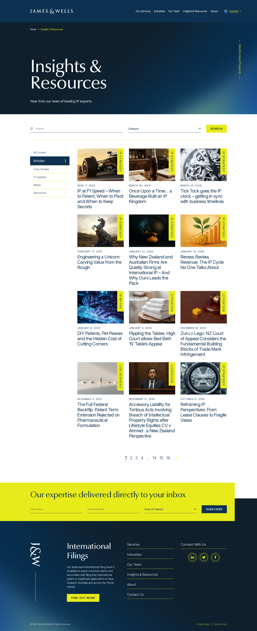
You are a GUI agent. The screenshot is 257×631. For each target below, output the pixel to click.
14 (154, 458)
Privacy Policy (203, 624)
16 (168, 458)
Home (33, 29)
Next (176, 458)
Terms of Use (220, 624)
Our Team (174, 11)
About (214, 11)
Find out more (83, 597)
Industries (159, 11)
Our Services (143, 11)
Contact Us (135, 595)
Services (133, 544)
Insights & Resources (195, 11)
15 (161, 458)
